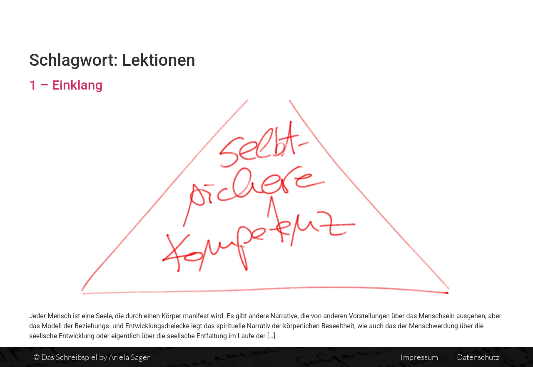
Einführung (426, 23)
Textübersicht (328, 23)
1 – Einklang (66, 85)
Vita (380, 23)
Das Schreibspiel (254, 23)
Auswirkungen (493, 23)
